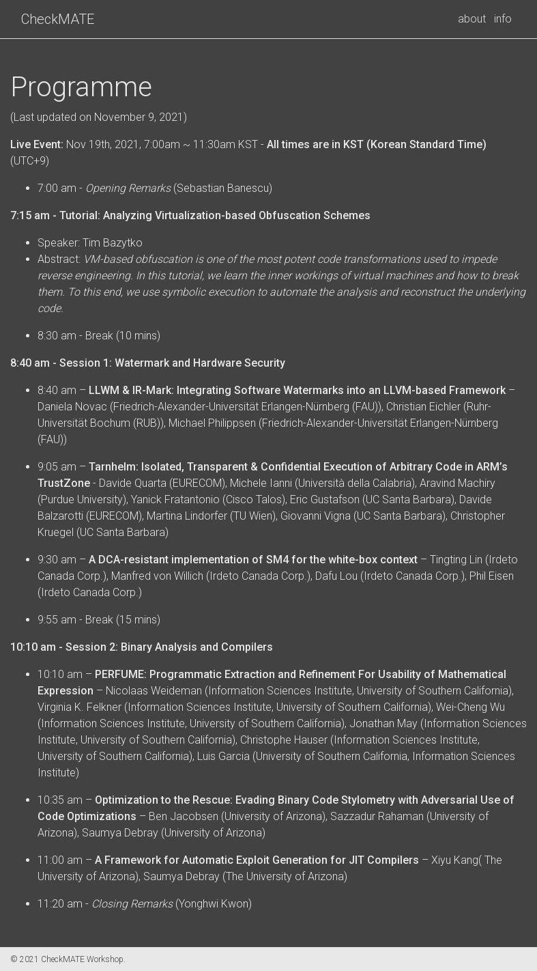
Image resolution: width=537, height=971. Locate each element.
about (472, 18)
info (503, 18)
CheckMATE (57, 19)
